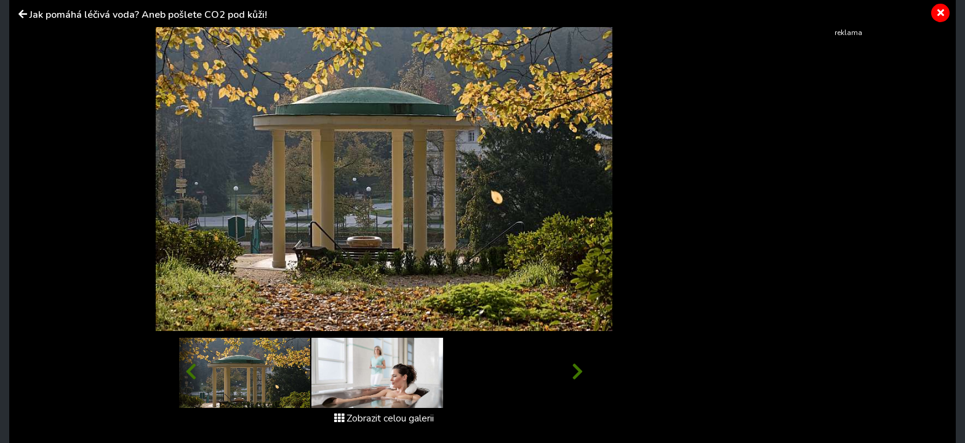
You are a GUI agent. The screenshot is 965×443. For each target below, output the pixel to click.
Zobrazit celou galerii (384, 418)
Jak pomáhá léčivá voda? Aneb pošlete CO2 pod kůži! (148, 15)
